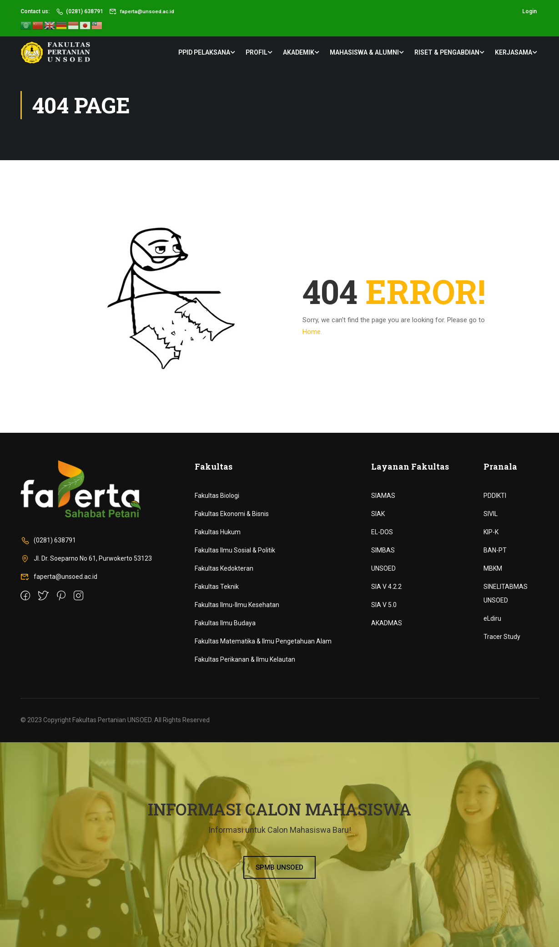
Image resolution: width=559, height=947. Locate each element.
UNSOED (383, 568)
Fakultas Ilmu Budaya (225, 623)
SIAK (378, 513)
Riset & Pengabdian (446, 52)
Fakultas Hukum (218, 532)
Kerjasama (513, 52)
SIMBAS (383, 550)
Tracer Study (501, 636)
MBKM (492, 568)
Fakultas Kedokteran (224, 568)
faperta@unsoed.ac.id (142, 11)
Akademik (298, 52)
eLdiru (492, 618)
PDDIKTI (494, 495)
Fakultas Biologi (217, 495)
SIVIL (490, 513)
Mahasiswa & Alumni (364, 52)
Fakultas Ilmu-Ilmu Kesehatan (237, 604)
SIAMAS (383, 495)
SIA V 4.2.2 (386, 586)
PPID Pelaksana (204, 52)
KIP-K (491, 532)
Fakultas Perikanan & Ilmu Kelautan (245, 659)
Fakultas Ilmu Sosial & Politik (235, 550)
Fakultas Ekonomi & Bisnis (232, 513)
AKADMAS (386, 623)
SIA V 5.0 (384, 604)
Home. (312, 332)
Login (529, 11)
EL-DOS (382, 532)
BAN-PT (495, 550)
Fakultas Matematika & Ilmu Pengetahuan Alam (263, 641)
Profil (256, 52)
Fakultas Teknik (217, 586)
